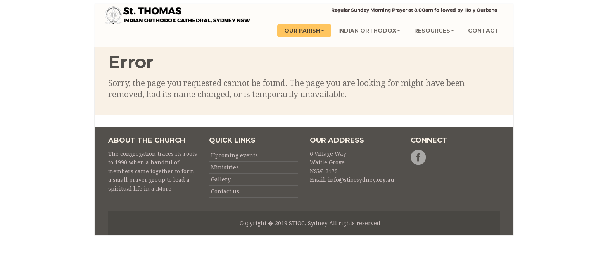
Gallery (221, 179)
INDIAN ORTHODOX (369, 30)
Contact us (225, 191)
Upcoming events (234, 155)
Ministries (225, 167)
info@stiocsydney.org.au (361, 180)
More (164, 189)
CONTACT (483, 30)
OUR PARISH (304, 30)
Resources (434, 30)
